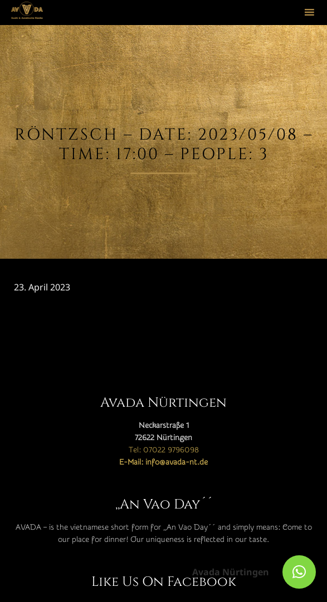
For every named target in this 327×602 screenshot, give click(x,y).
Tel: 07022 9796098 (164, 450)
